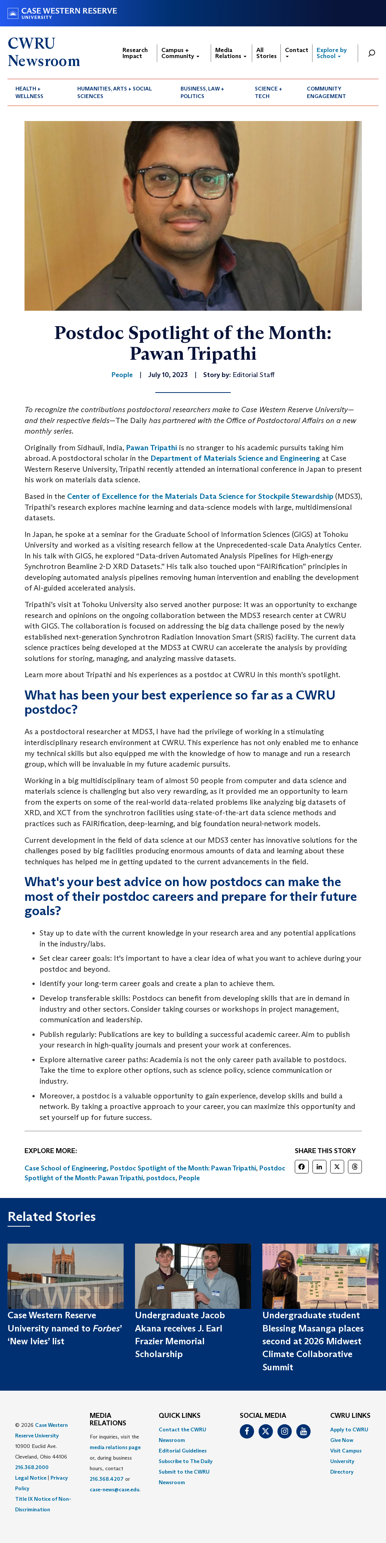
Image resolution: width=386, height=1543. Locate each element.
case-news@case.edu (114, 1489)
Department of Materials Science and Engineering (235, 458)
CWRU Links (350, 1416)
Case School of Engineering (66, 1168)
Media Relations (231, 53)
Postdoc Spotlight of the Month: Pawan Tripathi (183, 1168)
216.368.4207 (107, 1479)
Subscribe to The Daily (186, 1461)
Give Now (341, 1440)
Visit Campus (345, 1450)
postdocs (160, 1178)
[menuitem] (38, 92)
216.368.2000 (32, 1467)
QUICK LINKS (180, 1416)
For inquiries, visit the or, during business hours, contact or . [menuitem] (115, 1463)
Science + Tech (268, 92)
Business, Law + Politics (202, 92)
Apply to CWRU (349, 1429)
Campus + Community (180, 53)
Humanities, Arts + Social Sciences (114, 92)
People (189, 1178)
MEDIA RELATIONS (108, 1419)
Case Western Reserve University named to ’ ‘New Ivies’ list (65, 1328)
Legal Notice (30, 1477)
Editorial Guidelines (183, 1450)
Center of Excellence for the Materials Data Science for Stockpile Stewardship (200, 496)
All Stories (266, 53)
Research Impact (135, 53)
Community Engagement (326, 92)
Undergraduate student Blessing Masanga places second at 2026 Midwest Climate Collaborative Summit (313, 1341)
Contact (296, 51)
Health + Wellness (29, 92)
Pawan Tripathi (151, 447)
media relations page (115, 1447)
